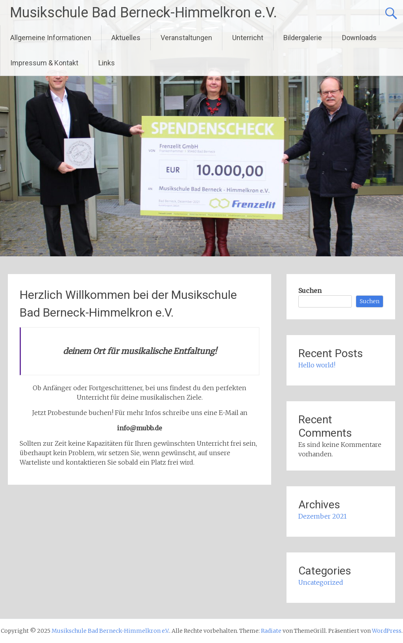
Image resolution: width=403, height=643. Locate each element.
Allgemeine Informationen (50, 37)
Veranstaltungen (186, 37)
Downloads (359, 37)
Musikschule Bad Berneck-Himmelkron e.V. (143, 12)
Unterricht (247, 37)
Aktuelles (125, 37)
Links (106, 63)
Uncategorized (320, 582)
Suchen (310, 291)
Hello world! (316, 365)
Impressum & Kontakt (44, 63)
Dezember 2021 (322, 516)
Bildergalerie (302, 37)
